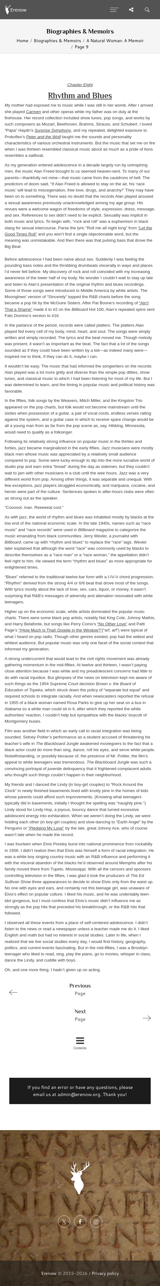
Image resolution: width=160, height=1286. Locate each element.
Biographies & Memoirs (57, 40)
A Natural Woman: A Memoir (115, 40)
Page (77, 989)
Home (22, 40)
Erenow (49, 1273)
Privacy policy (105, 1273)
